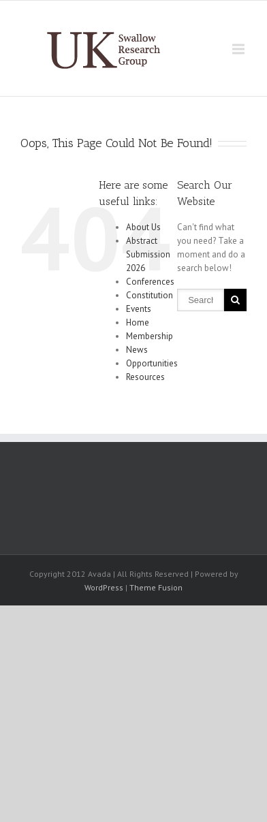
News (137, 349)
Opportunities (152, 363)
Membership (149, 336)
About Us (143, 227)
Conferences (150, 281)
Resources (145, 377)
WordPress (103, 587)
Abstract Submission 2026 (148, 254)
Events (138, 309)
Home (137, 322)
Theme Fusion (156, 587)
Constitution (149, 295)
